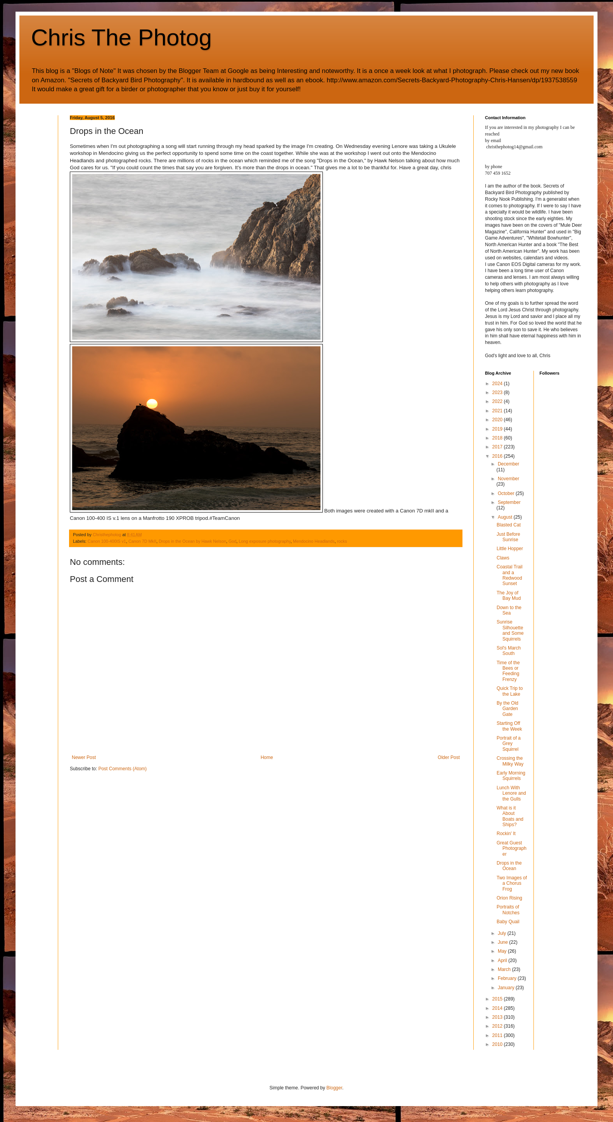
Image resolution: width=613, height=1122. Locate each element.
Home (267, 757)
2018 (498, 438)
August (506, 517)
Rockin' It (506, 833)
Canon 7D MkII (142, 541)
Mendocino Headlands (313, 541)
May (503, 951)
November (508, 478)
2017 (498, 447)
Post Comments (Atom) (122, 768)
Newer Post (84, 757)
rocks (342, 541)
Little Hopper (510, 548)
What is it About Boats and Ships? (510, 816)
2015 (498, 999)
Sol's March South (509, 650)
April (503, 960)
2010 (498, 1044)
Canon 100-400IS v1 (107, 541)
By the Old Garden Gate (507, 708)
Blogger (334, 1088)
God (232, 541)
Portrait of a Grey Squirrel (509, 743)
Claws (503, 558)
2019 (498, 429)
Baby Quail (508, 921)
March (505, 969)
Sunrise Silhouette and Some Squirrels (510, 630)
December (508, 464)
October (507, 493)
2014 (498, 1008)
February (508, 978)
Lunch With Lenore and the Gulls (511, 793)
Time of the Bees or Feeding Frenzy (508, 671)
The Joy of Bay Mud (509, 595)
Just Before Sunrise (508, 536)
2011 (498, 1035)
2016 (498, 456)
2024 (498, 383)
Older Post (449, 757)
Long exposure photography (265, 541)
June (503, 942)
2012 (498, 1026)
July (502, 933)
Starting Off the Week (509, 726)
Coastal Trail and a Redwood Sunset (510, 575)
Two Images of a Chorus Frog (512, 883)
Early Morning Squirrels (511, 775)
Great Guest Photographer (511, 848)
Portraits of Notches (508, 909)
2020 (498, 419)
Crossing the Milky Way (510, 761)
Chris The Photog (121, 37)
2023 (498, 392)
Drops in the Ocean (509, 865)
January (507, 987)
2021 (498, 410)
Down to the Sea (509, 610)
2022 (498, 401)
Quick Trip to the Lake (510, 691)
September (509, 502)
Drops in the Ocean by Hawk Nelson (192, 541)
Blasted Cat (509, 525)
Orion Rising (509, 898)
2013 (498, 1017)
